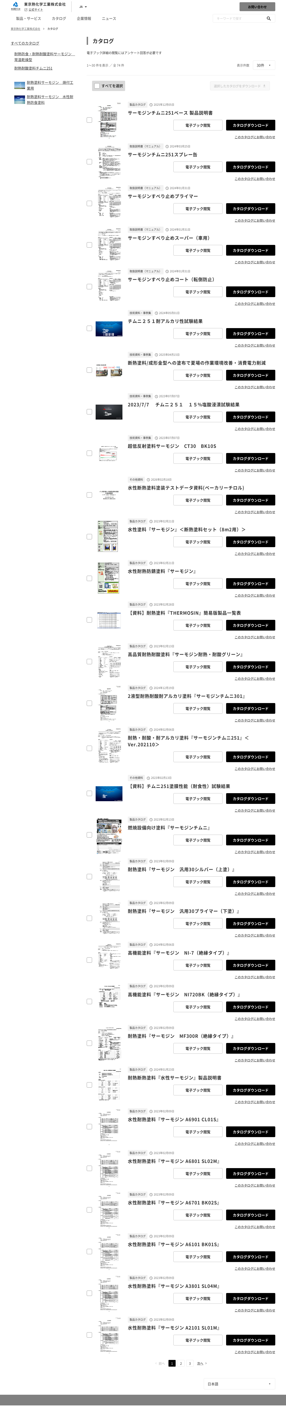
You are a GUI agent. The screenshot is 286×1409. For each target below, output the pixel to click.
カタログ (59, 18)
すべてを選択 (109, 85)
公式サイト (33, 10)
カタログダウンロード (251, 125)
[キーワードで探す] (269, 18)
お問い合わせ (257, 6)
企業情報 (84, 18)
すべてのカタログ (25, 43)
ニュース (109, 18)
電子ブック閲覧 (197, 125)
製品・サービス (28, 18)
